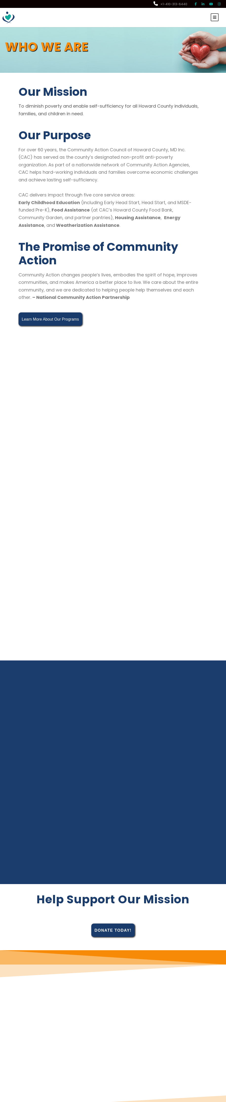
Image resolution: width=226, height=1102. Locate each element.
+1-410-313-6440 (170, 4)
